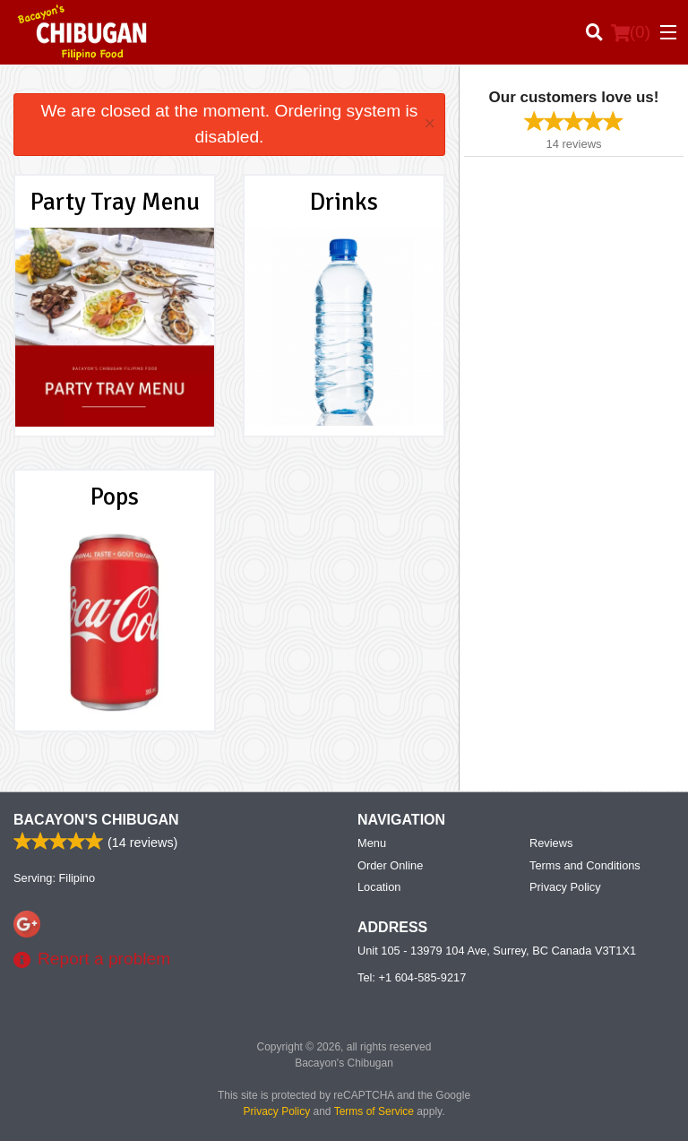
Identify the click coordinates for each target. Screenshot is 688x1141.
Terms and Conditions (585, 865)
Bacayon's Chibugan (96, 819)
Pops (114, 496)
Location (378, 887)
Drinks (344, 201)
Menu (371, 843)
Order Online (390, 865)
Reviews (550, 843)
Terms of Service (374, 1111)
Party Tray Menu (115, 201)
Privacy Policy (565, 887)
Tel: (411, 977)
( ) (630, 32)
